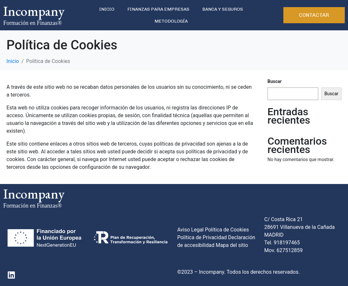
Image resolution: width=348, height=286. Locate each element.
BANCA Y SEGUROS (222, 9)
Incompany (34, 11)
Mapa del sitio (232, 245)
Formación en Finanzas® (32, 23)
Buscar (275, 81)
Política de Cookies (227, 230)
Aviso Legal (190, 230)
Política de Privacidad (202, 237)
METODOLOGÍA (171, 21)
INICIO (106, 9)
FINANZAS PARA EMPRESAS (158, 9)
